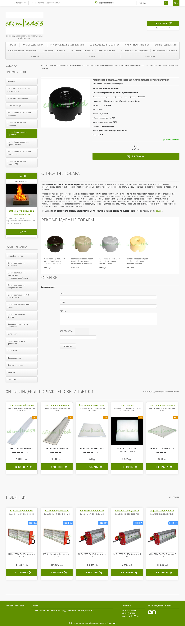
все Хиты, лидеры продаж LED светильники (161, 392)
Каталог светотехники (33, 45)
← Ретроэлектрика (15, 105)
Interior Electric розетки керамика (16, 123)
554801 (20, 3)
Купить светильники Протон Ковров (19, 306)
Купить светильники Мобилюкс (16, 264)
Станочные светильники (137, 45)
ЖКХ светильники (106, 51)
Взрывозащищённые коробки (104, 45)
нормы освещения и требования (16, 342)
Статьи (92, 56)
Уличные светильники (166, 45)
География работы (15, 256)
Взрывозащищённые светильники (67, 45)
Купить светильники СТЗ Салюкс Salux (18, 296)
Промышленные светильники (22, 51)
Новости (35, 56)
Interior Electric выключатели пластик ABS (19, 153)
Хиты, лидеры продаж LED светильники (18, 90)
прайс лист (12, 351)
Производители (14, 358)
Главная (12, 45)
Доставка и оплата (15, 365)
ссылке (158, 211)
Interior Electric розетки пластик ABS (16, 162)
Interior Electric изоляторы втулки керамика (18, 143)
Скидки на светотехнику (17, 98)
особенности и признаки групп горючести (21, 212)
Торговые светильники (81, 51)
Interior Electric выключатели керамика (19, 114)
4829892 (36, 3)
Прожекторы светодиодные (134, 51)
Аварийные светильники (165, 51)
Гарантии (11, 372)
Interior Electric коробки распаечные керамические (93, 65)
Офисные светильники (54, 51)
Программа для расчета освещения (17, 325)
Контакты (150, 56)
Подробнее (23, 232)
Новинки (11, 81)
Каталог (45, 65)
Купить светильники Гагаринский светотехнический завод (17, 275)
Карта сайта (12, 334)
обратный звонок (106, 3)
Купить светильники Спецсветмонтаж (16, 286)
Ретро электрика (59, 65)
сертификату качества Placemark (100, 623)
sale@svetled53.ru (53, 3)
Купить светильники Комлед (16, 315)
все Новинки (174, 497)
